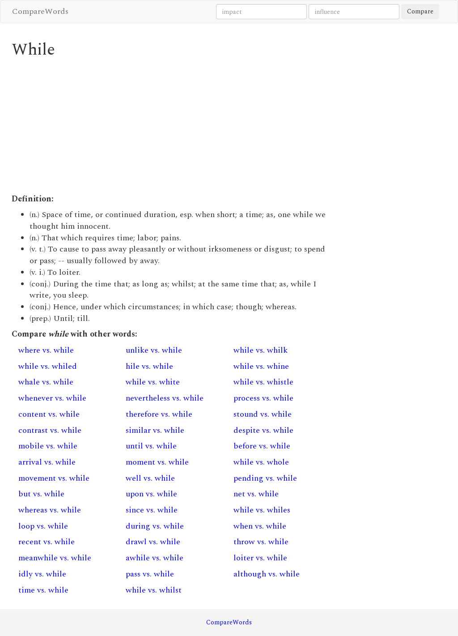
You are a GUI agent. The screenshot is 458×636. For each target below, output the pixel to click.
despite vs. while (263, 430)
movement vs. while (53, 478)
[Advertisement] (173, 126)
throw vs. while (260, 542)
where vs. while (46, 350)
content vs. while (49, 414)
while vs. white (153, 382)
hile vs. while (149, 366)
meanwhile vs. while (54, 558)
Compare (420, 11)
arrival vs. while (47, 462)
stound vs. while (262, 414)
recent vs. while (46, 542)
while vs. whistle (263, 382)
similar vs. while (155, 430)
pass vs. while (150, 574)
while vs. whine (261, 366)
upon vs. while (151, 494)
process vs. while (263, 398)
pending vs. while (265, 478)
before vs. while (261, 446)
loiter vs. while (260, 558)
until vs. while (151, 446)
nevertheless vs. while (165, 398)
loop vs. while (43, 526)
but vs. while (41, 494)
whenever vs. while (52, 398)
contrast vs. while (49, 430)
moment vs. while (157, 462)
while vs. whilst (154, 590)
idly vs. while (42, 574)
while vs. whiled (47, 366)
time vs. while (43, 590)
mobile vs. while (47, 446)
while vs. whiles (261, 510)
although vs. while (266, 574)
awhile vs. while (154, 558)
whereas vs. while (49, 510)
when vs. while (259, 526)
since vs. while (152, 510)
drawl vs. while (153, 542)
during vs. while (155, 526)
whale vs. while (45, 382)
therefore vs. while (159, 414)
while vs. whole (261, 462)
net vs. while (256, 494)
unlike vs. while (154, 350)
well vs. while (150, 478)
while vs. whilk (260, 350)
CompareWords (40, 11)
